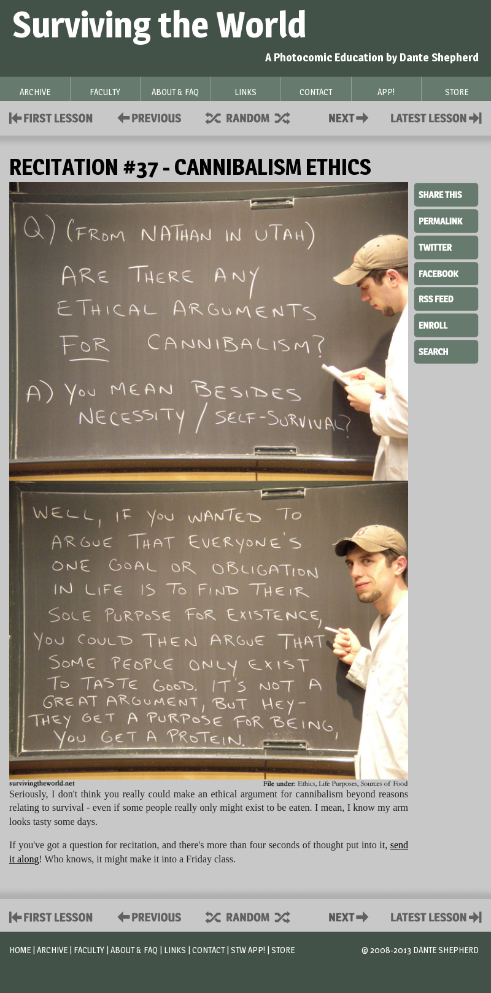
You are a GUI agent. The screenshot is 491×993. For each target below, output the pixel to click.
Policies (146, 116)
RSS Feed (446, 298)
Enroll (446, 324)
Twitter (446, 246)
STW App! (248, 950)
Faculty (89, 950)
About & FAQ (134, 950)
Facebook (446, 272)
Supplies (255, 116)
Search (446, 350)
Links (175, 950)
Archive (52, 950)
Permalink (446, 221)
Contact (351, 116)
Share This (446, 195)
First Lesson (51, 116)
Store (283, 950)
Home (20, 950)
